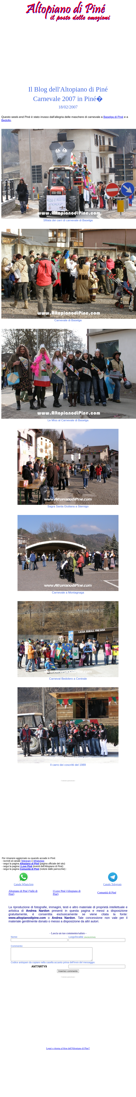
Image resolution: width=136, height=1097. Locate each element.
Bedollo (6, 120)
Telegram (26, 861)
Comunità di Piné (106, 892)
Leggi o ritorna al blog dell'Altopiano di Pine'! (68, 1051)
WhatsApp (38, 861)
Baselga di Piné (113, 117)
